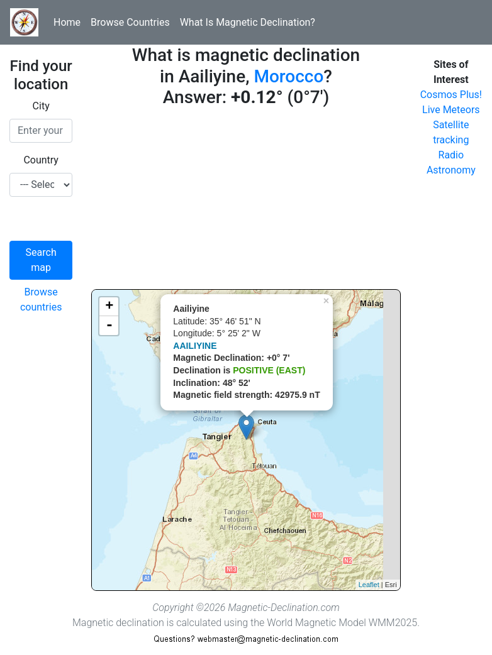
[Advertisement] (245, 201)
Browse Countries (130, 22)
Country (41, 160)
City (41, 106)
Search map (41, 259)
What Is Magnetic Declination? (247, 22)
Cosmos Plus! (451, 95)
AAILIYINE (194, 346)
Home (67, 22)
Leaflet (369, 584)
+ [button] (109, 306)
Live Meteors (451, 110)
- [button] (109, 325)
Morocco (288, 76)
